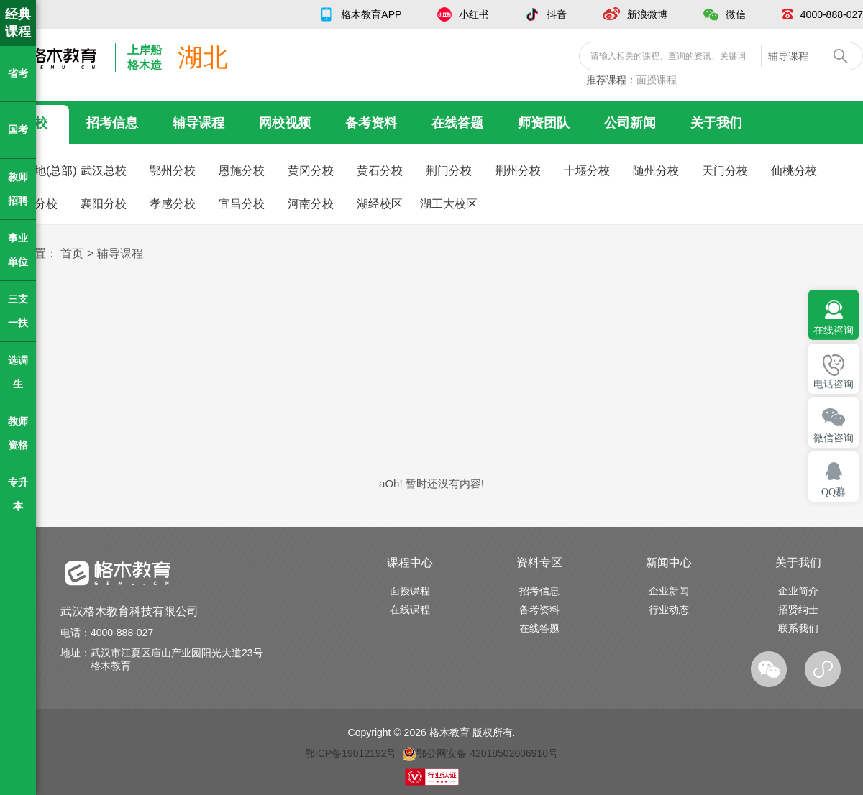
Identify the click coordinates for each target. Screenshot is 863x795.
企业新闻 (669, 591)
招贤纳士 (798, 609)
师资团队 (544, 123)
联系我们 (798, 628)
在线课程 (410, 609)
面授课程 (656, 80)
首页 (71, 253)
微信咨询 (833, 438)
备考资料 (371, 123)
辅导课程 (198, 123)
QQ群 (833, 492)
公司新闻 (630, 123)
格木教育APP (371, 14)
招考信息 (112, 123)
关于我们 (716, 123)
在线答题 (457, 123)
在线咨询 (833, 330)
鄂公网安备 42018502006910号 (480, 753)
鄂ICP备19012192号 (351, 753)
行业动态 (669, 609)
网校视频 (285, 123)
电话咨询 (833, 384)
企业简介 (798, 591)
